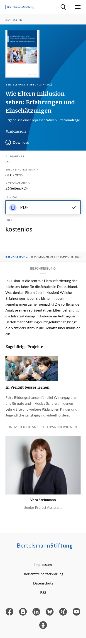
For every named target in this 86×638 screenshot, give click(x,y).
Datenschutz (43, 583)
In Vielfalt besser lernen (27, 387)
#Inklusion (15, 131)
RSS (43, 592)
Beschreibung (16, 256)
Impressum (43, 564)
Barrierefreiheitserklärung (43, 574)
